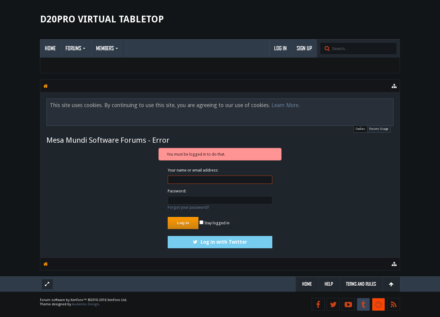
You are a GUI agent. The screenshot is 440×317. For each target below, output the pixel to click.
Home (50, 48)
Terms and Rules (361, 284)
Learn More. (285, 105)
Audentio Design (85, 304)
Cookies (360, 128)
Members (105, 48)
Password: (177, 191)
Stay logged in (214, 223)
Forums (73, 48)
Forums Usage (378, 128)
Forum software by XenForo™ (83, 300)
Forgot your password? (188, 207)
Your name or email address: (193, 170)
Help (329, 284)
